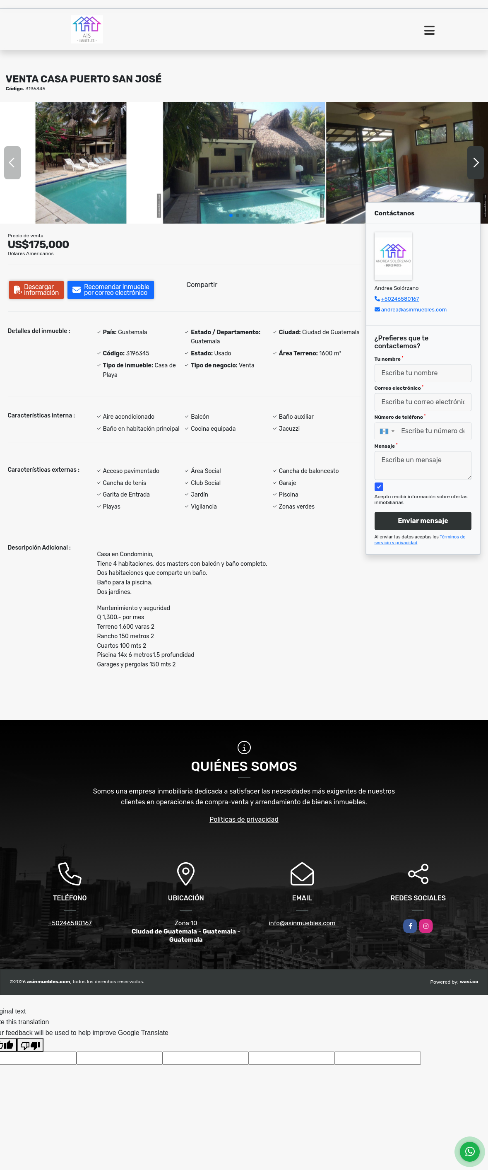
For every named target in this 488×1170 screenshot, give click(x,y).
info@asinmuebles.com (302, 923)
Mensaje (386, 446)
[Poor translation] (30, 1045)
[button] (231, 215)
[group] (81, 162)
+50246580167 (400, 299)
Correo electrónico (399, 388)
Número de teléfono (400, 417)
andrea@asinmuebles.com (414, 309)
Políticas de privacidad (244, 819)
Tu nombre (389, 359)
